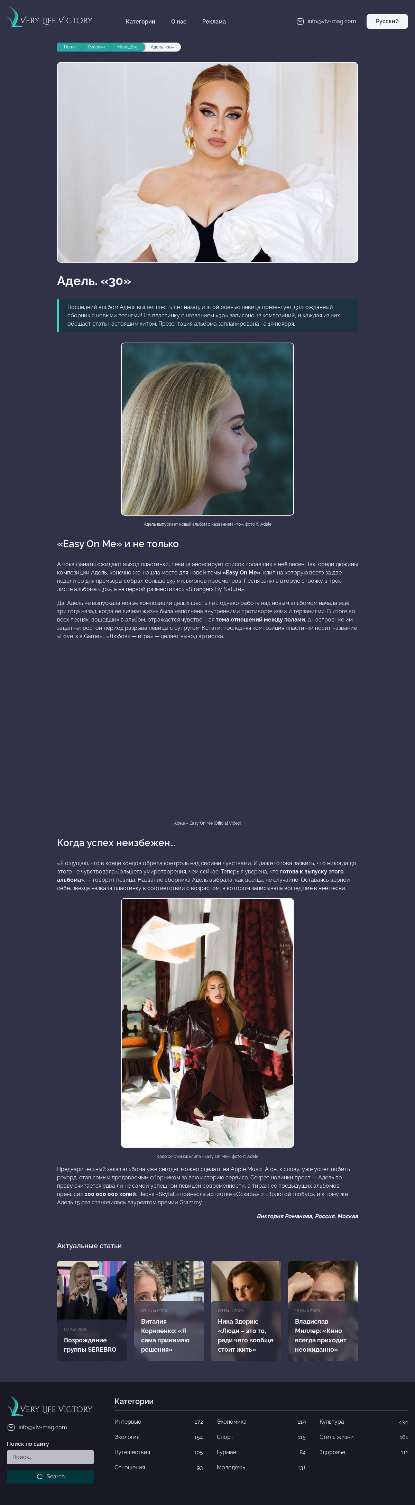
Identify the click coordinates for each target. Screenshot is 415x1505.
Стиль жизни (364, 1437)
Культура (364, 1422)
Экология (158, 1437)
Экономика (261, 1422)
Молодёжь (261, 1467)
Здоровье (364, 1452)
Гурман (261, 1452)
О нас (178, 21)
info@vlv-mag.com (37, 1427)
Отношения (158, 1467)
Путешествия (158, 1452)
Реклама (214, 21)
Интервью (158, 1422)
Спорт (261, 1437)
